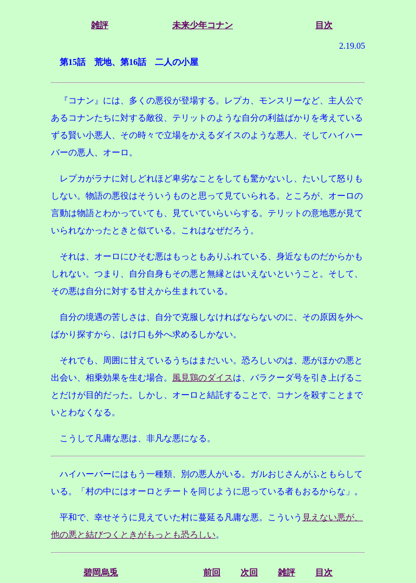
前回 (211, 572)
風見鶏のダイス (202, 377)
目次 (324, 25)
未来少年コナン (202, 25)
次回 (249, 572)
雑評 (99, 25)
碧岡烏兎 (100, 572)
